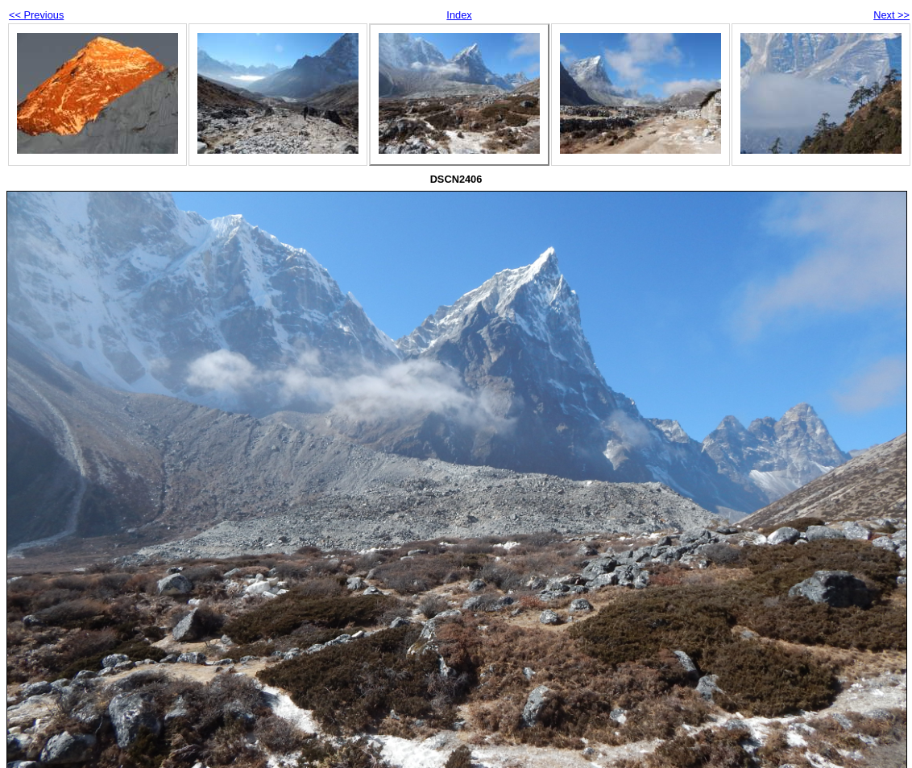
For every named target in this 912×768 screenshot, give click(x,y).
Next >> (891, 15)
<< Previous (36, 15)
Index (458, 15)
